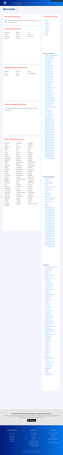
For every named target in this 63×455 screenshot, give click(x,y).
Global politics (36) (48, 315)
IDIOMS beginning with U (49, 150)
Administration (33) (49, 270)
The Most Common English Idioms (51, 55)
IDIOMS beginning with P (49, 142)
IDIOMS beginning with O (50, 140)
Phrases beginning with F (50, 215)
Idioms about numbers (49, 97)
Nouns (12, 434)
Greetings (47, 180)
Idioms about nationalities (50, 94)
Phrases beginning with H (50, 218)
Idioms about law (48, 82)
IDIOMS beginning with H (49, 129)
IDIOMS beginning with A (49, 118)
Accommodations (48, 189)
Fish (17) (46, 302)
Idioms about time (48, 110)
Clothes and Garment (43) (50, 278)
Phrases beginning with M (50, 227)
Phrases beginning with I (49, 220)
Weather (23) (47, 373)
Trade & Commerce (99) (49, 361)
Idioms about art (48, 63)
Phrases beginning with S (50, 236)
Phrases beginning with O (50, 230)
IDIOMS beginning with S (49, 147)
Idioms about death (49, 69)
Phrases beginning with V (50, 241)
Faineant (46, 31)
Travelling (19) (48, 363)
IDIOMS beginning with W (50, 153)
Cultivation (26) (48, 287)
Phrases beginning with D (50, 212)
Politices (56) (47, 345)
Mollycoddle (47, 28)
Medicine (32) (47, 328)
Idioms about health (49, 77)
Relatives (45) (47, 349)
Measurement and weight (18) (51, 326)
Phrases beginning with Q (50, 233)
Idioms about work (48, 116)
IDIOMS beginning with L (49, 135)
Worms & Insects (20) (49, 374)
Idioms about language (49, 81)
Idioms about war (48, 113)
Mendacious (47, 23)
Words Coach (31, 451)
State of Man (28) (48, 357)
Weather (46, 204)
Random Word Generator (33, 441)
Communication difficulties (50, 198)
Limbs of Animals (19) (49, 321)
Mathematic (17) (48, 324)
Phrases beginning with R (50, 235)
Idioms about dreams (49, 71)
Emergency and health (49, 199)
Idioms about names (49, 92)
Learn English (12, 441)
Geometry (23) (48, 313)
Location (46, 185)
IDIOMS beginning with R (49, 145)
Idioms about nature (49, 95)
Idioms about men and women (51, 87)
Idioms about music (49, 90)
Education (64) (48, 297)
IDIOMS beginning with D (49, 123)
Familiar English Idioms (49, 58)
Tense (34, 436)
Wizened (46, 21)
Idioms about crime (49, 68)
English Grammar (12, 436)
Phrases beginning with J (50, 222)
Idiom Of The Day (34, 433)
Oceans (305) (47, 337)
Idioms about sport (48, 105)
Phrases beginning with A (50, 207)
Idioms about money (49, 89)
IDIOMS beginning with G (50, 127)
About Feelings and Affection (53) (51, 267)
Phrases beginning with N (50, 228)
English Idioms (12, 439)
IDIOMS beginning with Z (49, 158)
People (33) (47, 342)
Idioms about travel (48, 111)
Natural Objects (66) (49, 334)
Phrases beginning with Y (50, 244)
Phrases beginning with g (50, 217)
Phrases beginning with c (50, 210)
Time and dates (48, 188)
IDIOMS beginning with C (49, 121)
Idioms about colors (49, 66)
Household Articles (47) (49, 316)
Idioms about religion (49, 102)
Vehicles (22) (47, 369)
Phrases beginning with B (50, 209)
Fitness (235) (47, 304)
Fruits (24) (47, 308)
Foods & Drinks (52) (49, 307)
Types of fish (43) (48, 366)
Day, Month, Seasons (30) (50, 289)
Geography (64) (48, 312)
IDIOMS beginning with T (49, 148)
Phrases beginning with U (50, 239)
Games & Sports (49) (49, 310)
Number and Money (48, 183)
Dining (46, 191)
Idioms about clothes (49, 65)
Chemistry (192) (48, 276)
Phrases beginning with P (50, 231)
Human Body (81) (48, 318)
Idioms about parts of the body (51, 98)
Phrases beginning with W (50, 243)
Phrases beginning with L (50, 225)
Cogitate (46, 26)
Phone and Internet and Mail (50, 186)
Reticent (46, 20)
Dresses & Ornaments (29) (50, 294)
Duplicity (46, 34)
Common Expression (49, 178)
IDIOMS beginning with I (49, 131)
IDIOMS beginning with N (49, 139)
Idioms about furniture (49, 74)
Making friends (48, 193)
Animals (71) (47, 271)
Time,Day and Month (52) (50, 358)
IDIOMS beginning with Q (50, 143)
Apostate (47, 29)
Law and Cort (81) (48, 320)
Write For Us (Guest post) (53, 433)
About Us (53, 436)
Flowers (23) (47, 305)
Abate (46, 33)
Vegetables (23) (48, 368)
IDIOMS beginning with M (50, 137)
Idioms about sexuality (49, 103)
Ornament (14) (48, 339)
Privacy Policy (53, 434)
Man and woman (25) (49, 323)
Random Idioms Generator (34, 442)
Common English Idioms (49, 57)
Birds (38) (47, 273)
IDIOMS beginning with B (49, 119)
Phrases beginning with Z (50, 246)
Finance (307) (47, 300)
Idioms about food (48, 73)
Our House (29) (48, 341)
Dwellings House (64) (49, 295)
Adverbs (33, 439)
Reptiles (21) (47, 352)
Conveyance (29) (48, 283)
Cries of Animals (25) (49, 284)
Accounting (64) (48, 268)
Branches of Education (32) (50, 275)
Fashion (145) (47, 299)
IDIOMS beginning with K (49, 134)
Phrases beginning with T (50, 238)
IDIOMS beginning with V (49, 152)
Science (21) (47, 353)
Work (46, 202)
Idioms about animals (49, 61)
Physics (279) (47, 344)
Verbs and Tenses (12, 433)
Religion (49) (47, 350)
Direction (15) (47, 291)
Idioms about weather (49, 115)
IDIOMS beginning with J (49, 132)
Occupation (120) (48, 336)
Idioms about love (48, 86)
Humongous (47, 25)
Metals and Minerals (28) (50, 329)
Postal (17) (47, 347)
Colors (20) (47, 279)
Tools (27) (47, 360)
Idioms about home (49, 79)
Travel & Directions (48, 181)
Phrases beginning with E (50, 214)
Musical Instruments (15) (50, 331)
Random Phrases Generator (34, 444)
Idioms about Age (48, 60)
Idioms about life (48, 84)
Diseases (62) (47, 292)
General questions (48, 201)
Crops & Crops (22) (48, 286)
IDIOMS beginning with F (49, 126)
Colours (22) (47, 281)
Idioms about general (49, 76)
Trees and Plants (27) (49, 365)
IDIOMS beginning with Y (49, 156)
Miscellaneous (48, 206)
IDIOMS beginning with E (49, 124)
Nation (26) (47, 332)
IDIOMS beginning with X (49, 155)
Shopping (47, 196)
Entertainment (47, 194)
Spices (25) (47, 355)
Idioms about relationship (50, 100)
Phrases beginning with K (50, 223)
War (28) (46, 371)
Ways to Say (34, 434)
